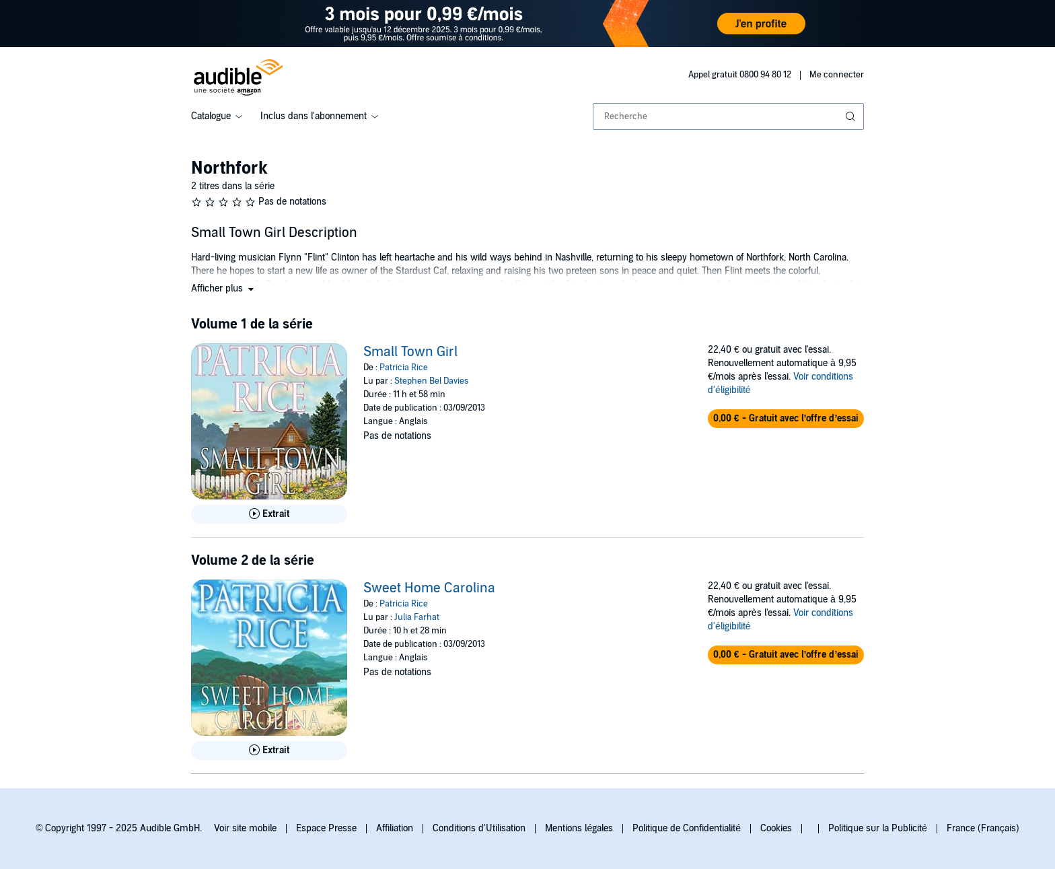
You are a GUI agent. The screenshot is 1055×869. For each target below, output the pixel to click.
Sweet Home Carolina (429, 588)
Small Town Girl (410, 352)
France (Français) (983, 828)
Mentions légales (579, 828)
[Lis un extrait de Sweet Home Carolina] (269, 750)
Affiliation (394, 828)
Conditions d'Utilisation (479, 828)
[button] (223, 288)
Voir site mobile (245, 828)
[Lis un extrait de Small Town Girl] (269, 514)
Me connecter (836, 74)
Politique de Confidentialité (686, 828)
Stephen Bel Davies (431, 381)
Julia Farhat (416, 617)
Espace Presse (326, 828)
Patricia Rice (403, 367)
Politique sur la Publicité (877, 828)
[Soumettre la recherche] (852, 116)
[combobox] (728, 116)
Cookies (776, 828)
